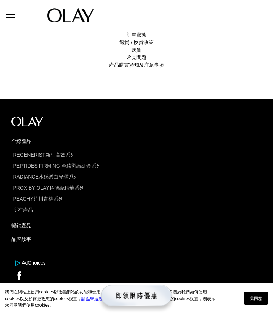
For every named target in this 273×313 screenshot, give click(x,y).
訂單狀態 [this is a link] (136, 35)
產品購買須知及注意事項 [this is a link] (136, 65)
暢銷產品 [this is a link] (21, 225)
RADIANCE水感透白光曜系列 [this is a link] (46, 177)
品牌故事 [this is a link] (21, 239)
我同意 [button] (256, 298)
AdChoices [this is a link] (34, 263)
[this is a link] (18, 263)
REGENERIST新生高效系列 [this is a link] (44, 155)
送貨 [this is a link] (136, 50)
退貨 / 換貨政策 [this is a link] (136, 42)
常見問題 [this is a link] (136, 57)
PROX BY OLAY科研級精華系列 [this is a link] (48, 188)
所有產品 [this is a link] (23, 210)
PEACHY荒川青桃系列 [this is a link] (38, 199)
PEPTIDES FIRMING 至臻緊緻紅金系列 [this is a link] (57, 166)
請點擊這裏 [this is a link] (92, 299)
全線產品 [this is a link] (21, 141)
